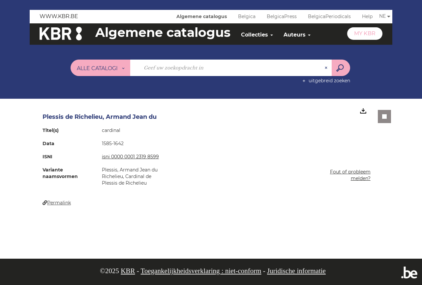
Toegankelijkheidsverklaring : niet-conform (201, 271)
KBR (128, 271)
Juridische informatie (296, 271)
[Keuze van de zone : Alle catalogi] (101, 68)
